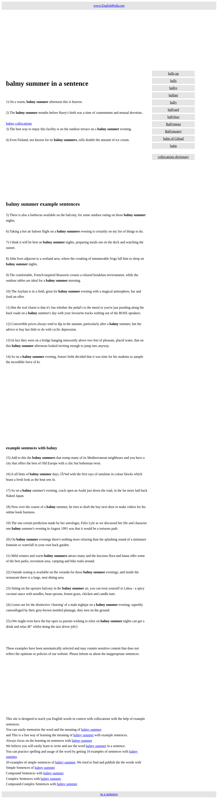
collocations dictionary (173, 157)
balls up (173, 73)
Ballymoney (173, 131)
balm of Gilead (173, 138)
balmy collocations (19, 123)
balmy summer (91, 729)
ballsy (173, 88)
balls (173, 81)
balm (173, 146)
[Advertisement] (109, 39)
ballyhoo (173, 117)
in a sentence (109, 794)
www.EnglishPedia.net (109, 5)
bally (173, 102)
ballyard (173, 109)
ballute (173, 95)
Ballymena (173, 124)
